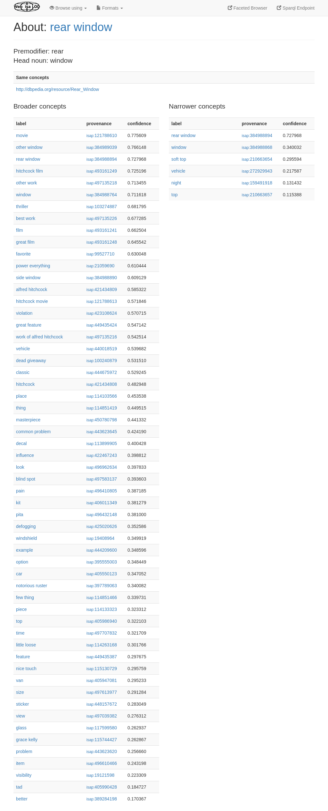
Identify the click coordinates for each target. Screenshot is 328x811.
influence (25, 455)
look (20, 467)
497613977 (101, 692)
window (23, 194)
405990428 (101, 787)
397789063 (101, 585)
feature (23, 656)
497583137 (101, 479)
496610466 (101, 763)
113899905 (101, 443)
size (20, 692)
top (19, 621)
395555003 (101, 561)
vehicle (23, 348)
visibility (23, 775)
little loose (26, 644)
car (19, 573)
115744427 (101, 739)
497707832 (101, 633)
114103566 (101, 396)
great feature (28, 325)
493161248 (101, 242)
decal (21, 443)
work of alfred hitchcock (39, 336)
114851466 (101, 597)
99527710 (100, 253)
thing (21, 407)
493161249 (101, 171)
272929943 (257, 171)
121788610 (101, 135)
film (19, 230)
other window (29, 147)
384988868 (257, 147)
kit (18, 502)
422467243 (101, 455)
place (21, 396)
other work (26, 182)
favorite (23, 253)
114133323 (101, 609)
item (20, 763)
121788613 (101, 301)
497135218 (101, 182)
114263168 (101, 644)
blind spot (25, 479)
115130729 (101, 668)
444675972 (101, 372)
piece (21, 609)
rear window (81, 27)
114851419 (101, 407)
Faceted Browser (247, 8)
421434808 (101, 384)
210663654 (257, 159)
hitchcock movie (32, 301)
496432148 (101, 514)
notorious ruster (31, 585)
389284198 (101, 798)
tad (19, 787)
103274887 (101, 206)
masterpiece (28, 419)
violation (24, 313)
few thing (25, 597)
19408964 (100, 538)
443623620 (101, 751)
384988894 (101, 159)
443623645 (101, 431)
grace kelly (26, 739)
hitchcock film (29, 171)
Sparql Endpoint (296, 8)
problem (24, 751)
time (20, 633)
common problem (33, 431)
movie (22, 135)
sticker (22, 704)
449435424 (101, 325)
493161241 (101, 230)
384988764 (101, 194)
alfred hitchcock (31, 289)
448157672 (101, 704)
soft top (178, 159)
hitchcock (25, 384)
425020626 (101, 526)
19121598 (100, 775)
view (20, 715)
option (22, 561)
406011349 (101, 502)
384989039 (101, 147)
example (24, 550)
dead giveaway (31, 360)
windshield (26, 538)
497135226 (101, 218)
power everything (33, 265)
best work (25, 218)
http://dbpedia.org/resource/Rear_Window (57, 89)
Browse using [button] (68, 8)
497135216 (101, 336)
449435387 (101, 656)
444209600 (101, 550)
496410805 (101, 490)
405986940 (101, 621)
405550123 (101, 573)
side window (28, 277)
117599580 (101, 727)
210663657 (257, 194)
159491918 (257, 182)
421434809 (101, 289)
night (176, 182)
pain (20, 490)
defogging (26, 526)
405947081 (101, 680)
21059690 (100, 265)
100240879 (101, 360)
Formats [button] (109, 8)
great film (25, 242)
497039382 (101, 715)
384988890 (101, 277)
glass (21, 727)
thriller (22, 206)
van (19, 680)
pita (19, 514)
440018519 (101, 348)
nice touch (26, 668)
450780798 (101, 419)
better (22, 798)
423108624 (101, 313)
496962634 (101, 467)
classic (22, 372)
